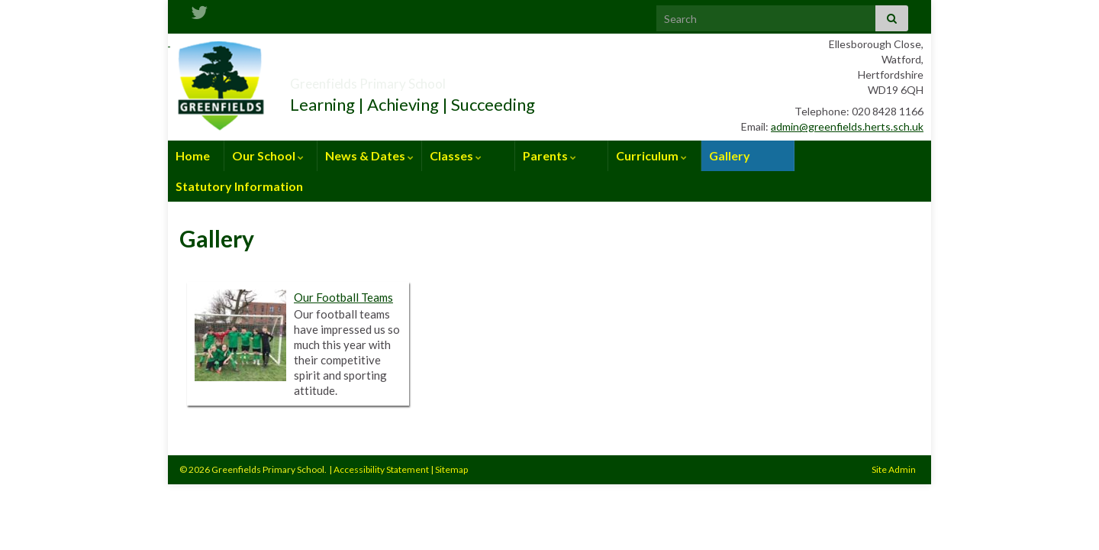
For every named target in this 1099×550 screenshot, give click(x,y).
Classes (456, 155)
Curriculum (651, 155)
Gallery (729, 155)
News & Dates (369, 155)
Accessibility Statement (381, 469)
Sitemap (451, 469)
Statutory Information (239, 186)
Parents (549, 155)
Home (193, 155)
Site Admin (894, 469)
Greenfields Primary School (423, 79)
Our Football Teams (343, 297)
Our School (268, 155)
